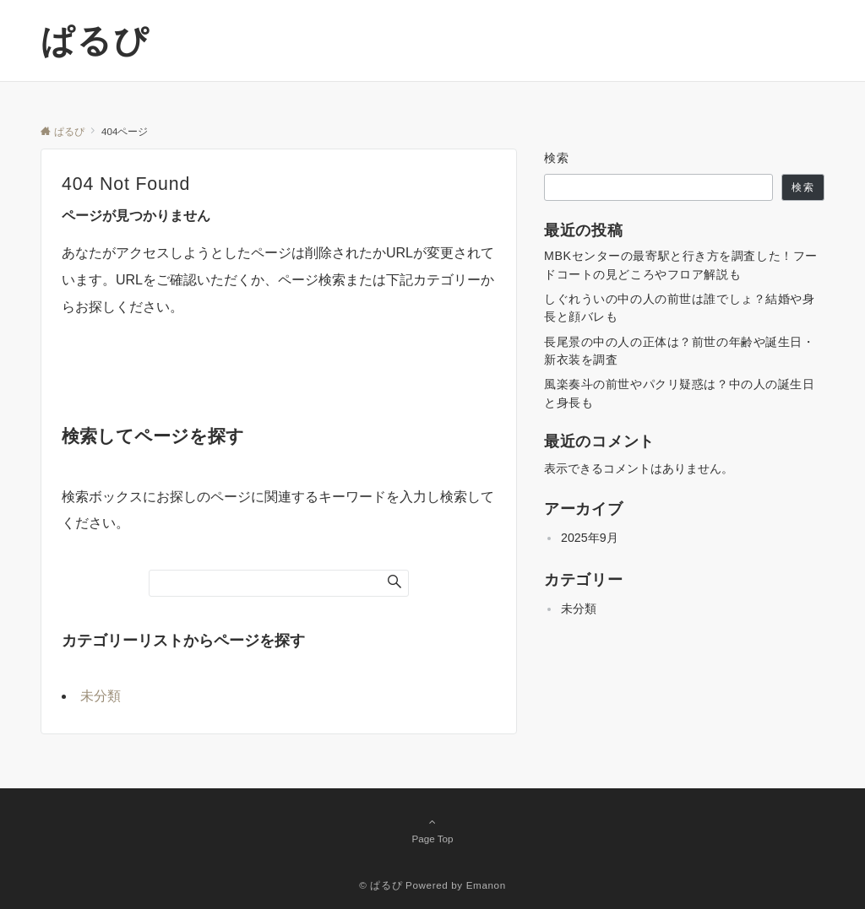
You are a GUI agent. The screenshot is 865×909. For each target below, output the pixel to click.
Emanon (486, 884)
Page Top (432, 829)
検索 (557, 158)
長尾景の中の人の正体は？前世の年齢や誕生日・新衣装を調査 (679, 350)
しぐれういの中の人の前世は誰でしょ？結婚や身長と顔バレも (679, 307)
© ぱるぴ (380, 884)
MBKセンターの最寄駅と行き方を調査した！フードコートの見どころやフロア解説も (681, 264)
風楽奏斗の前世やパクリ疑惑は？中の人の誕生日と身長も (679, 393)
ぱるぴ (95, 40)
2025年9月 (589, 537)
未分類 (100, 696)
